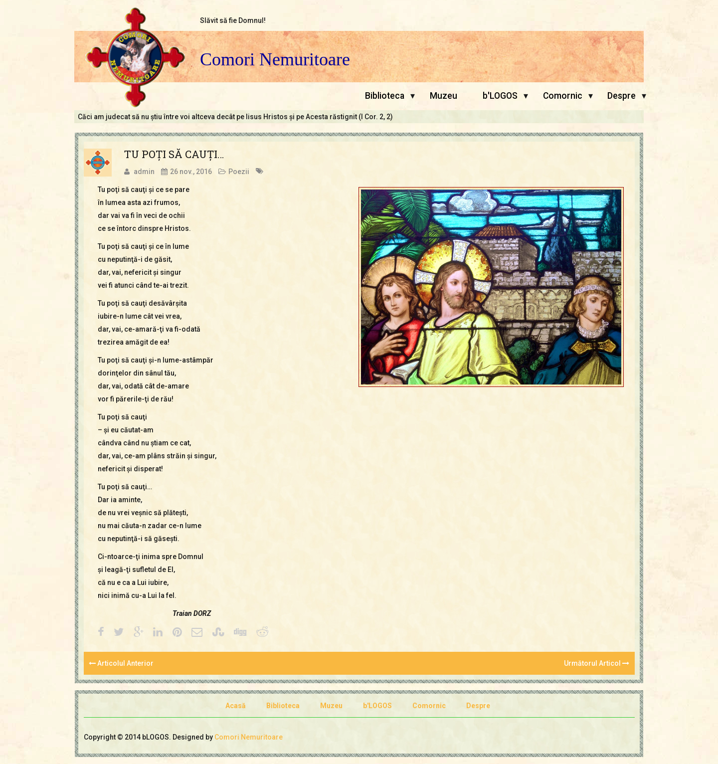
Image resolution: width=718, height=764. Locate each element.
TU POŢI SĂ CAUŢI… (174, 154)
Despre (621, 96)
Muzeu (443, 96)
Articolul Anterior (121, 663)
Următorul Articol (596, 663)
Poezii (238, 172)
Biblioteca (384, 96)
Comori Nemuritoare (275, 59)
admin (144, 172)
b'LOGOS (500, 96)
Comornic (562, 96)
